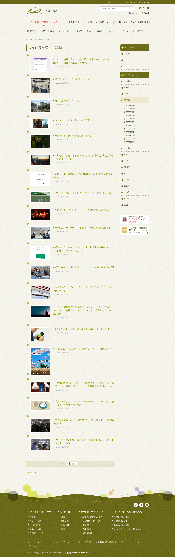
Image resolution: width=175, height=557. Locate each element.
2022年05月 (131, 129)
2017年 (127, 173)
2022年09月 (131, 115)
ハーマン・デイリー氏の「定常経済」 (73, 120)
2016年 (127, 180)
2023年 (127, 94)
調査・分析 (65, 525)
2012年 (127, 205)
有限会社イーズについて (92, 511)
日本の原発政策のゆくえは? (68, 100)
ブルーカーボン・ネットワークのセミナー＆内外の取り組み (84, 193)
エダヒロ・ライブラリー (133, 31)
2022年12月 (131, 105)
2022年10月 (131, 112)
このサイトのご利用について (61, 542)
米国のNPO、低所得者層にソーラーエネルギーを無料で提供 (84, 267)
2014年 (127, 192)
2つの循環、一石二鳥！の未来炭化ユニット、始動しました (84, 349)
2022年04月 (131, 132)
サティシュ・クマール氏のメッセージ (73, 136)
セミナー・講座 (83, 31)
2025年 (127, 81)
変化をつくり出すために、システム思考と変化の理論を (82, 210)
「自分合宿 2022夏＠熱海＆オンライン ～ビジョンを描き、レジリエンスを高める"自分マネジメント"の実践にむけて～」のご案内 (83, 310)
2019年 (127, 161)
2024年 (127, 87)
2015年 (127, 186)
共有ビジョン (66, 521)
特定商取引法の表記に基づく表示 (110, 542)
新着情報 (31, 31)
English (146, 13)
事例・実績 (86, 529)
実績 (63, 529)
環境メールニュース (106, 31)
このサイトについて (51, 546)
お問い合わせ (132, 13)
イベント (127, 60)
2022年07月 (131, 122)
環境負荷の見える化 (121, 517)
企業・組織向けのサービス (92, 517)
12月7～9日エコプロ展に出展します (72, 79)
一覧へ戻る (32, 473)
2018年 (127, 167)
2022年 (127, 100)
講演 (63, 517)
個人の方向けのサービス (91, 521)
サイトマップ (134, 542)
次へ (74, 464)
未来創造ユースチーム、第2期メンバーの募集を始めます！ (84, 227)
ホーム (28, 39)
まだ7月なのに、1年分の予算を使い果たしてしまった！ (82, 329)
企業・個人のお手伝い (99, 22)
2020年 (127, 154)
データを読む (65, 31)
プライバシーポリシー (36, 542)
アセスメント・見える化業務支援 (131, 22)
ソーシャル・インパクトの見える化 (127, 529)
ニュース (127, 54)
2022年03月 (131, 135)
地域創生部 (73, 22)
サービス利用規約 (85, 542)
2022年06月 (131, 125)
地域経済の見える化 (121, 525)
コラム (126, 66)
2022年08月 (131, 119)
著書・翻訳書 (87, 533)
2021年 (127, 148)
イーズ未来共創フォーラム (44, 22)
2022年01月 (131, 142)
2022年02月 (131, 139)
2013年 (127, 199)
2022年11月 (131, 109)
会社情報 (85, 525)
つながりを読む (47, 31)
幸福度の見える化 (120, 521)
